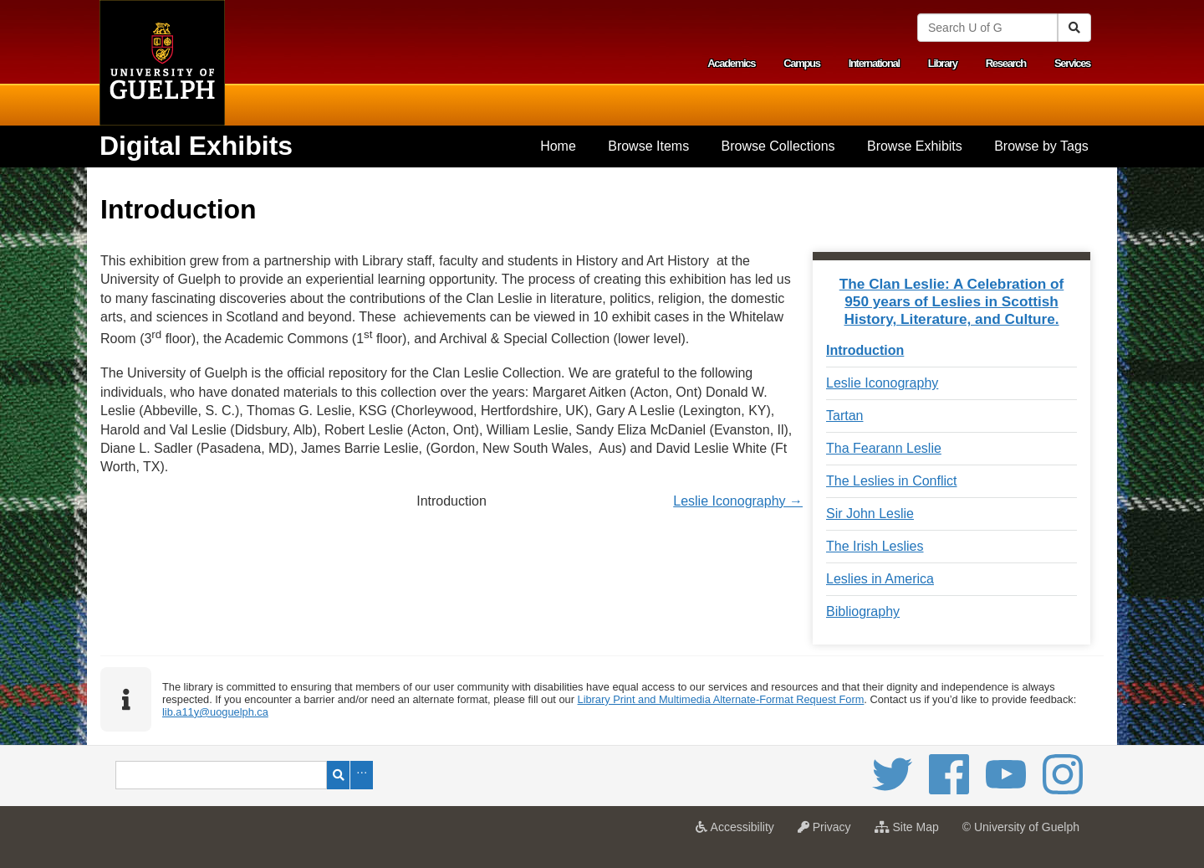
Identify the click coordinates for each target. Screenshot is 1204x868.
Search (338, 775)
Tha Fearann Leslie (883, 448)
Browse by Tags (1041, 146)
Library (942, 63)
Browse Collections (778, 146)
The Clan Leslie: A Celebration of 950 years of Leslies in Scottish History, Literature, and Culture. (951, 301)
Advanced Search (361, 775)
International (874, 63)
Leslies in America (880, 579)
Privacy (829, 832)
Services (1072, 63)
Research (1006, 63)
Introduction (865, 350)
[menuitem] (558, 146)
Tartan (844, 415)
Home (558, 146)
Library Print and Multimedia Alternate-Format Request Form (721, 699)
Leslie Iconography (882, 383)
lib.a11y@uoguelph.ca (215, 712)
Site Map (911, 832)
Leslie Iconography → (738, 501)
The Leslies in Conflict (891, 481)
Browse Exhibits (914, 146)
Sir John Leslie (870, 513)
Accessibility (739, 832)
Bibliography (863, 611)
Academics (731, 63)
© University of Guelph (1020, 827)
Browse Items (648, 146)
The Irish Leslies (875, 546)
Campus (801, 63)
